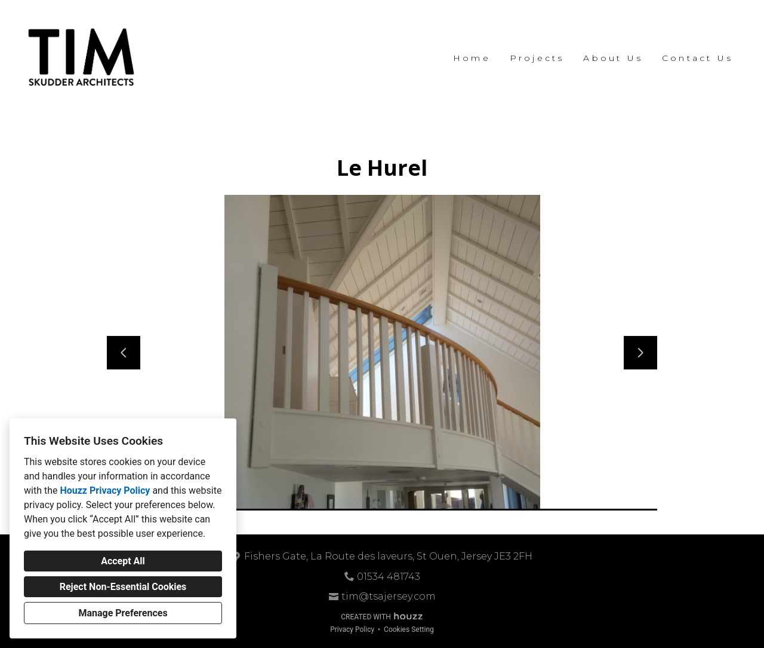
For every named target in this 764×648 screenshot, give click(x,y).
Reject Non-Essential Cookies (123, 586)
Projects (537, 58)
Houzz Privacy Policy (105, 490)
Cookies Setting (409, 629)
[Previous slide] (123, 352)
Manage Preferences (122, 613)
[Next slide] (640, 352)
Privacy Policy (352, 629)
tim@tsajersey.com (388, 596)
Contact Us (697, 58)
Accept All (123, 561)
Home (472, 58)
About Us (613, 58)
